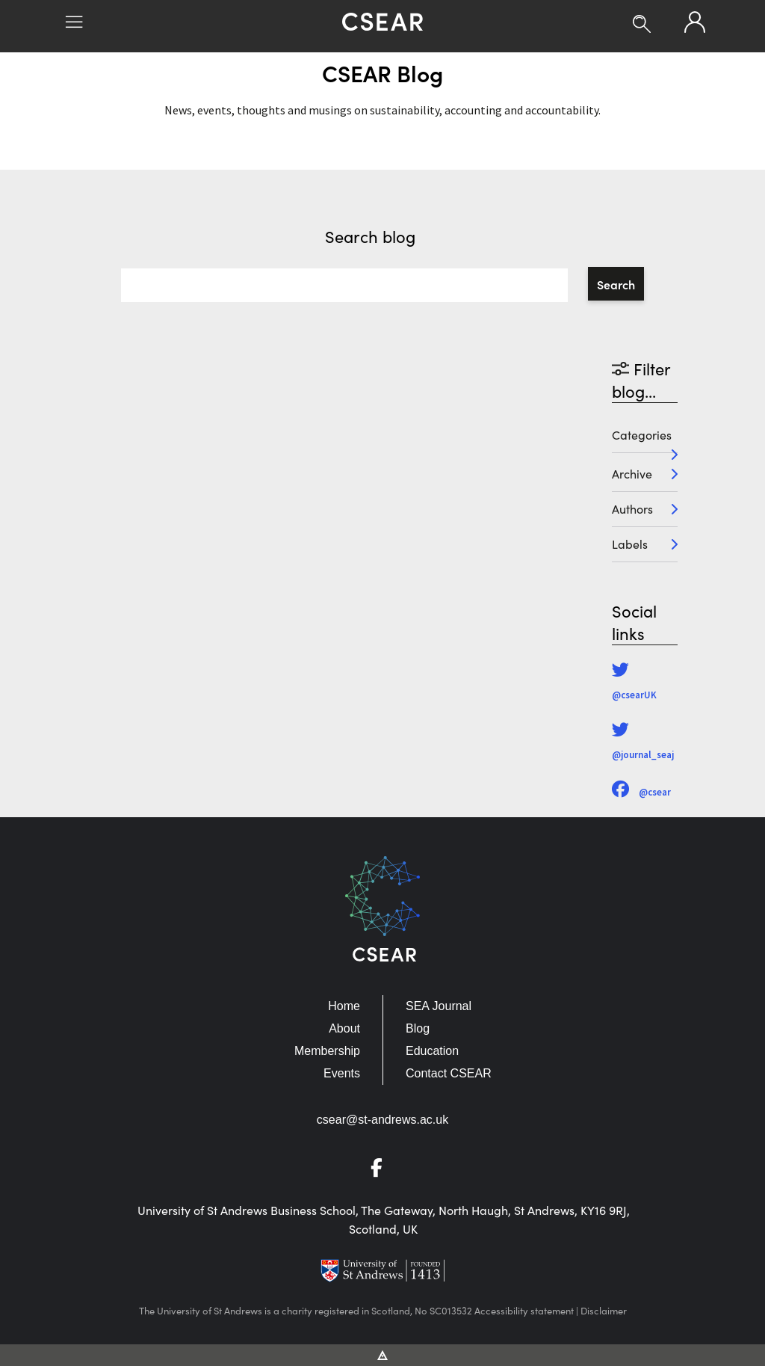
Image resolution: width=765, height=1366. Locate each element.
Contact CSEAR (449, 1073)
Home (344, 1006)
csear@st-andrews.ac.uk (382, 1119)
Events (341, 1073)
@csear (641, 792)
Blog (418, 1028)
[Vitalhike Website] (382, 1354)
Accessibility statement (524, 1310)
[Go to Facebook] (382, 1170)
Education (432, 1051)
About (344, 1028)
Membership (327, 1051)
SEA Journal (438, 1006)
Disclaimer (603, 1310)
